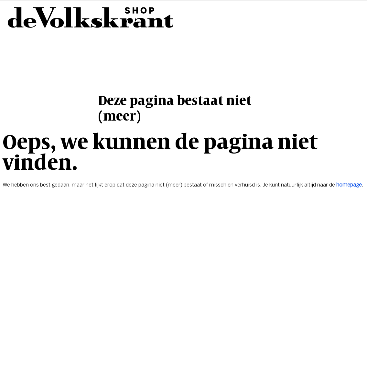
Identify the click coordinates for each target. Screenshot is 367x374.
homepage (349, 185)
